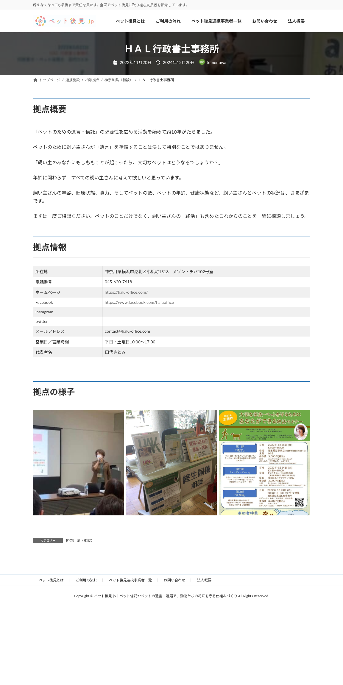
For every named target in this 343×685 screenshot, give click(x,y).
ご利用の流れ (86, 580)
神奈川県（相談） (80, 540)
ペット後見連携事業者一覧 (130, 580)
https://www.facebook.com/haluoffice (139, 302)
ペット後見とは (51, 580)
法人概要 (204, 580)
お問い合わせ (174, 580)
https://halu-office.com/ (126, 292)
